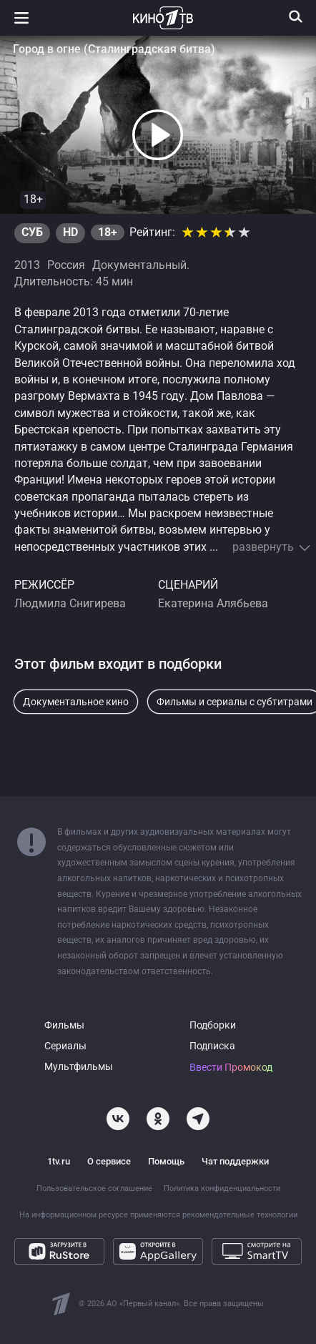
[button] (158, 135)
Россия (66, 265)
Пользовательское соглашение (94, 1188)
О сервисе (109, 1161)
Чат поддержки (235, 1161)
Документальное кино (76, 701)
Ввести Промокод (230, 1067)
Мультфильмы (78, 1067)
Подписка (212, 1046)
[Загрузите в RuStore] (59, 1252)
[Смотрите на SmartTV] (257, 1252)
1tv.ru (58, 1161)
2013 (27, 265)
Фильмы (64, 1025)
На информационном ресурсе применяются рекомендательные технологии (158, 1215)
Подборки (212, 1025)
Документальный (139, 265)
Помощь (166, 1161)
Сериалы (65, 1046)
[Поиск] (296, 16)
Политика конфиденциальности (222, 1188)
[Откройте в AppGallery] (158, 1252)
